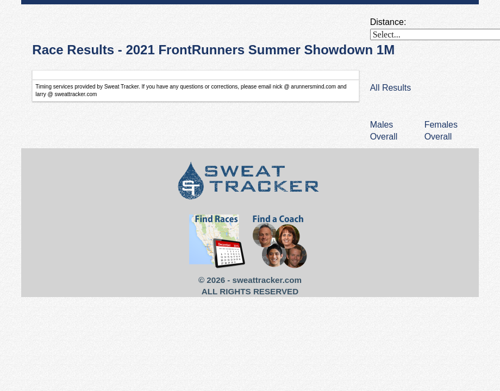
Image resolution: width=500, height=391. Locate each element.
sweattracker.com (267, 280)
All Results (390, 87)
